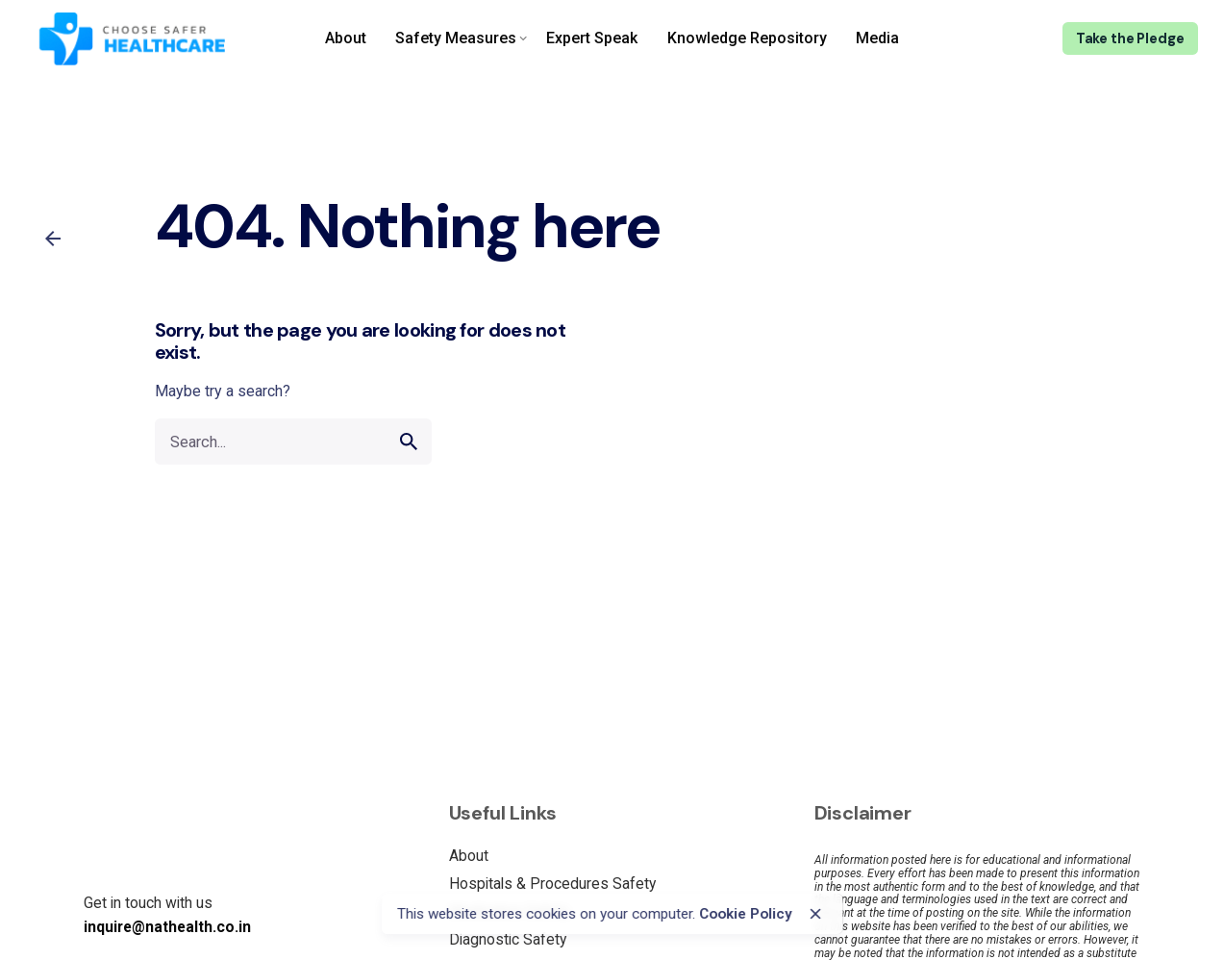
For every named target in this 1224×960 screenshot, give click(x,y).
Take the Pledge (1130, 38)
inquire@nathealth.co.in (167, 927)
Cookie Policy (745, 913)
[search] (409, 441)
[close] (815, 914)
